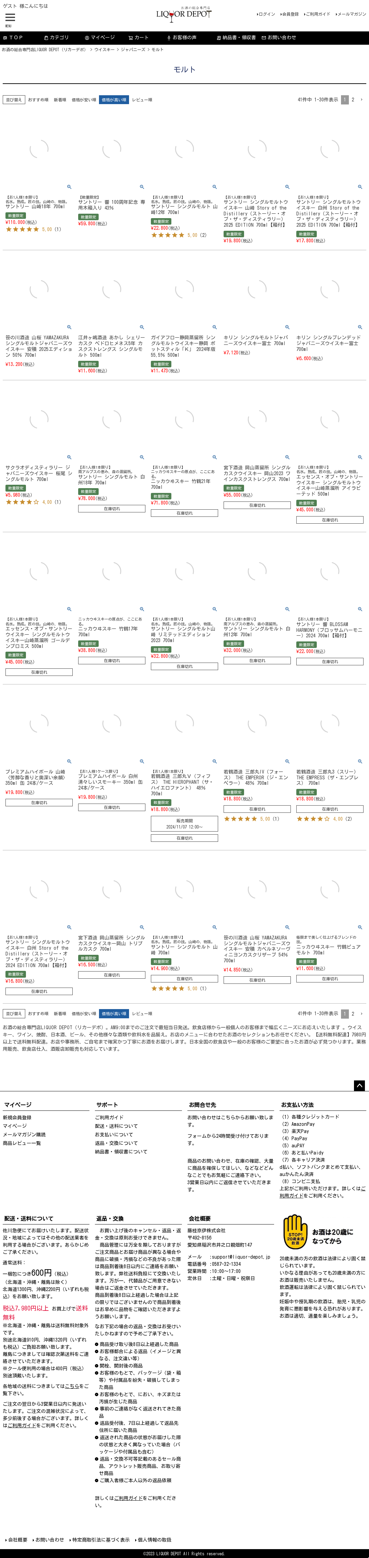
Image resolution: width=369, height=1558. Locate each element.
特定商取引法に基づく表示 (101, 1540)
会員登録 (290, 14)
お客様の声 (182, 37)
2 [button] (353, 99)
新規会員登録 (17, 1117)
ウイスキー (104, 49)
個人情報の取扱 (154, 1540)
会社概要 (17, 1540)
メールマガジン (352, 14)
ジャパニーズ (133, 49)
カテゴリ (56, 37)
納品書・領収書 (236, 37)
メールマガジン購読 (24, 1134)
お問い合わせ (278, 37)
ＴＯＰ (13, 37)
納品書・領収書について (121, 1151)
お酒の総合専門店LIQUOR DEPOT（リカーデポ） (45, 49)
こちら (228, 1117)
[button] (361, 100)
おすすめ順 (38, 100)
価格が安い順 (84, 100)
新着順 (60, 100)
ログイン (267, 14)
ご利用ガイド (318, 14)
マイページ (100, 37)
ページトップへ (359, 1085)
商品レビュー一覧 (22, 1143)
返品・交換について (116, 1143)
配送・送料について (116, 1126)
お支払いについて (114, 1134)
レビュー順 (142, 100)
